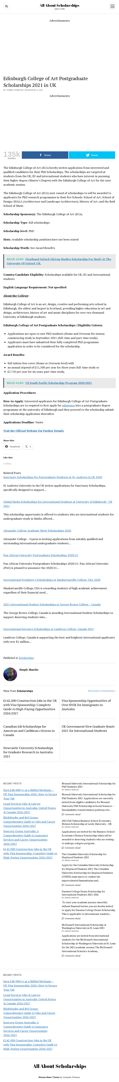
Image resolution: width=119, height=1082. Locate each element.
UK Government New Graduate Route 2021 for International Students (88, 728)
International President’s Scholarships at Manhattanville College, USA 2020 (51, 580)
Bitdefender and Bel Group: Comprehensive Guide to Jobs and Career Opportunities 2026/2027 (29, 821)
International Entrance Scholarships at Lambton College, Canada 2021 (48, 629)
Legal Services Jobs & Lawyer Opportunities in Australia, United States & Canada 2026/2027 (29, 808)
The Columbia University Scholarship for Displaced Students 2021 (84, 856)
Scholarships (26, 658)
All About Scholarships (59, 5)
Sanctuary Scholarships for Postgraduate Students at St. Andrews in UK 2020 (52, 477)
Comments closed (71, 814)
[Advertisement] (61, 47)
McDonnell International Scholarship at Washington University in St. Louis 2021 (84, 926)
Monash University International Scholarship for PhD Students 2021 (89, 785)
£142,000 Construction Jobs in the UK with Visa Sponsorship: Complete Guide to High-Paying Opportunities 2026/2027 (30, 853)
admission (68, 405)
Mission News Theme (49, 1077)
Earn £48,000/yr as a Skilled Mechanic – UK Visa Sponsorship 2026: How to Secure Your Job (30, 794)
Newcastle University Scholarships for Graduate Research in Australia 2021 (28, 752)
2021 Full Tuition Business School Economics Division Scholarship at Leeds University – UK (87, 822)
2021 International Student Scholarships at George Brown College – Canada (52, 604)
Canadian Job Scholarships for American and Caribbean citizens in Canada (29, 730)
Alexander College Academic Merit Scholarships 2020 (37, 530)
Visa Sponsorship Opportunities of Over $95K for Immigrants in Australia (86, 704)
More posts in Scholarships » (102, 690)
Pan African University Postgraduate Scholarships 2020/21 (40, 555)
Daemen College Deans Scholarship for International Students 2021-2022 (83, 893)
